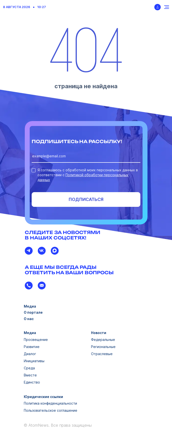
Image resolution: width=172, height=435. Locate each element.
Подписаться (86, 199)
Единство (32, 382)
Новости (98, 333)
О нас (29, 319)
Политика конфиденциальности (50, 403)
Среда (29, 368)
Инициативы (34, 361)
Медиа (30, 306)
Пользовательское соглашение (50, 410)
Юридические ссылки (43, 397)
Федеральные (103, 339)
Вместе (30, 375)
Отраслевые (102, 354)
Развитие (32, 347)
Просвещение (36, 339)
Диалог (30, 354)
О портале (33, 312)
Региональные (103, 347)
